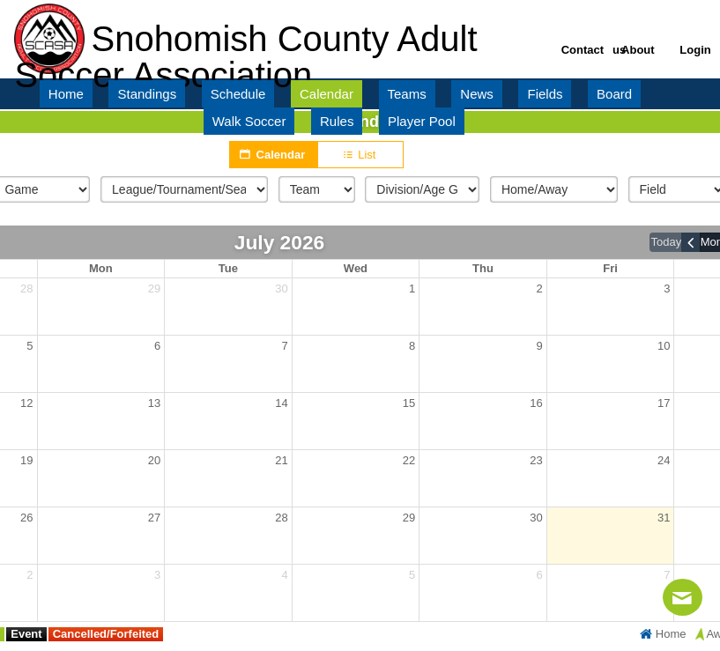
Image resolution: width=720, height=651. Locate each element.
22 (409, 460)
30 (281, 288)
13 (154, 403)
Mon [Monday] (101, 268)
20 (154, 460)
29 (154, 288)
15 (409, 403)
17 (663, 403)
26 (26, 517)
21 (281, 460)
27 (154, 517)
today (665, 241)
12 (26, 403)
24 (663, 460)
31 (663, 517)
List (360, 155)
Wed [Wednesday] (355, 268)
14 (281, 403)
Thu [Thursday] (483, 268)
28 (26, 288)
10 (663, 345)
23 (536, 460)
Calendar (273, 154)
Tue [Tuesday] (228, 268)
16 (536, 403)
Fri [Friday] (610, 268)
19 (26, 460)
